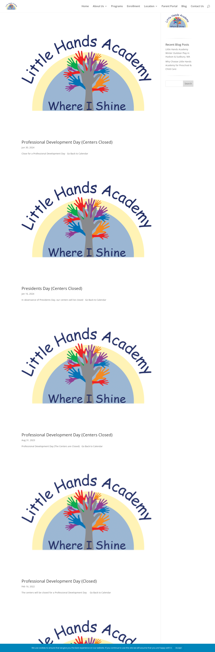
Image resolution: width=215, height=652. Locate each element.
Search (188, 96)
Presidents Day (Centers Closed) (52, 301)
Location (149, 6)
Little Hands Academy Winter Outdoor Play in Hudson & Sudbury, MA (177, 66)
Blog (184, 6)
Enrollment (133, 6)
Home (85, 6)
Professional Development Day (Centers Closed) (67, 155)
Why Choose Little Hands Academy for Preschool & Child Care (178, 78)
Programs (117, 6)
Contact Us (197, 6)
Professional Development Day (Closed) (59, 594)
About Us (98, 6)
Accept (178, 647)
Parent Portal (169, 6)
